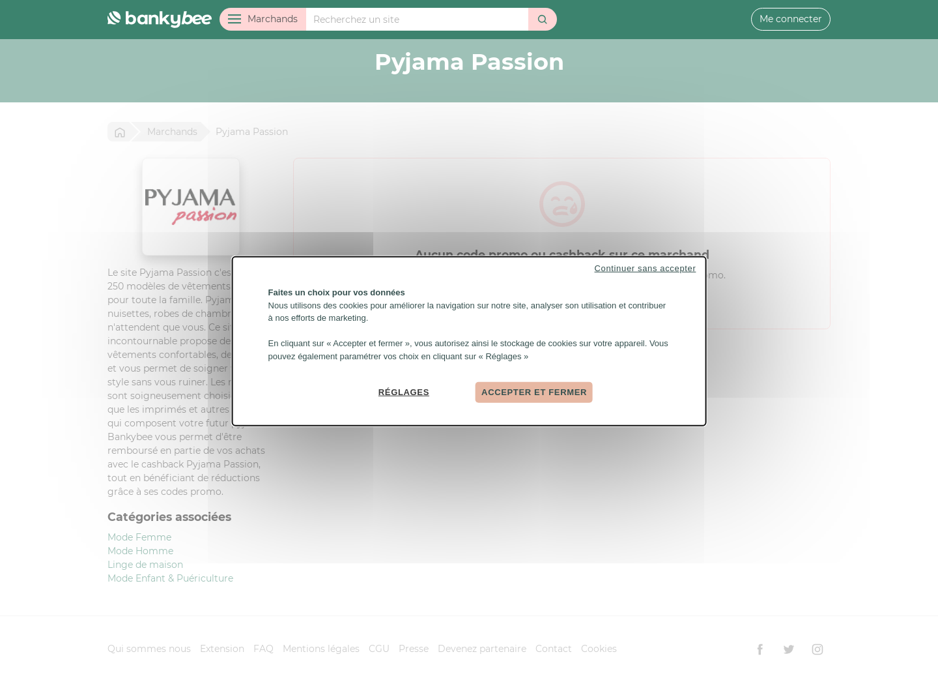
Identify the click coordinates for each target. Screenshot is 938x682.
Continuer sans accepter (645, 268)
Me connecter (791, 19)
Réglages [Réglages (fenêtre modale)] (403, 392)
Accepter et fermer (534, 392)
